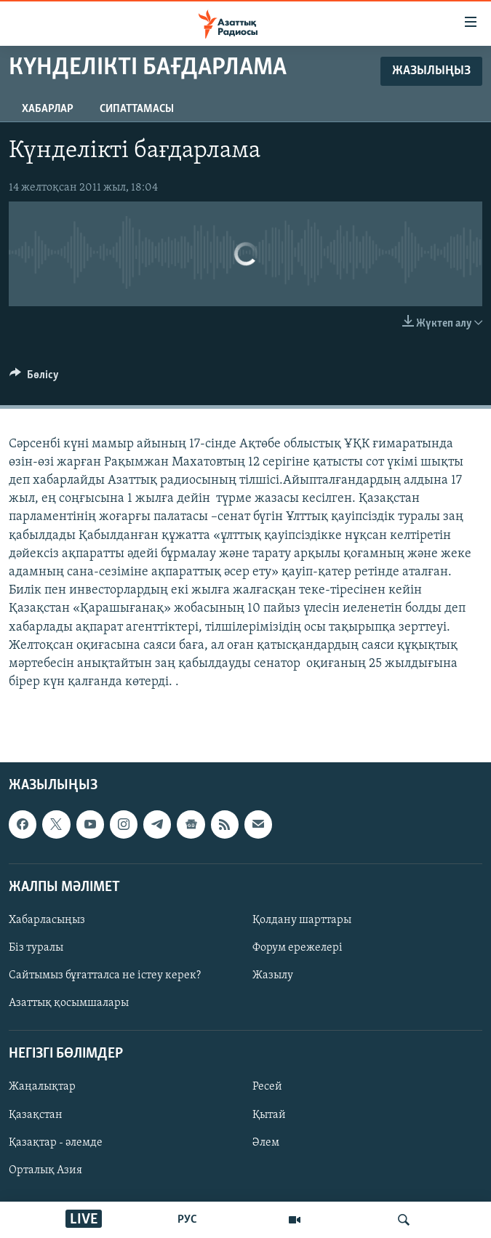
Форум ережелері (297, 948)
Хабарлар (47, 109)
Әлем (265, 1143)
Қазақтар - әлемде (56, 1143)
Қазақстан (36, 1115)
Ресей (267, 1087)
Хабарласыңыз (47, 920)
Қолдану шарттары (301, 920)
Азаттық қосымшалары (69, 1003)
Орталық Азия (45, 1170)
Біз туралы (36, 948)
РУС (187, 1220)
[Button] (34, 378)
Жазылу (272, 975)
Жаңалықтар (42, 1087)
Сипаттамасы (137, 109)
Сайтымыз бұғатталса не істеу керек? (105, 975)
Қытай (269, 1115)
